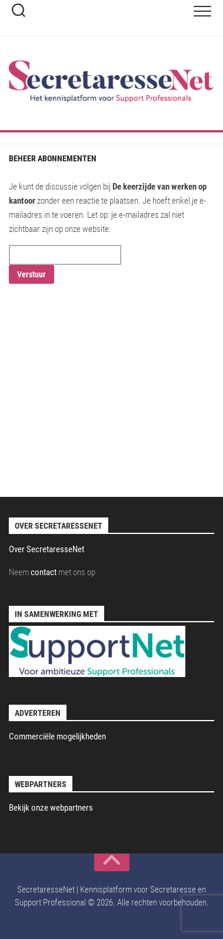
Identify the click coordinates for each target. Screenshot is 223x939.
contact (43, 572)
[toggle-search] (18, 12)
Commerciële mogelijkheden (57, 736)
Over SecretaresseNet (46, 549)
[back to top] (111, 862)
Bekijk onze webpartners (51, 807)
